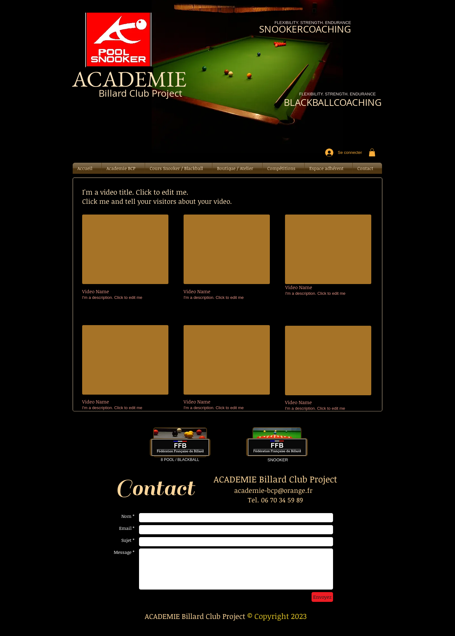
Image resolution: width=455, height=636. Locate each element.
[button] (372, 152)
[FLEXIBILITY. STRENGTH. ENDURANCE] (337, 94)
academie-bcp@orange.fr (273, 490)
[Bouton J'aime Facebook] (121, 117)
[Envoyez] (322, 597)
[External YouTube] (125, 249)
